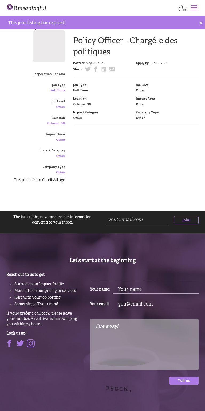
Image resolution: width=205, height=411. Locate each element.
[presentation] (130, 395)
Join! (186, 219)
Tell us (184, 380)
